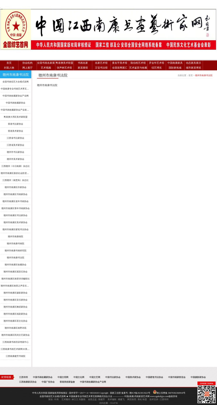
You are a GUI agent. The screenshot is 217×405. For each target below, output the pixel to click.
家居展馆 (83, 67)
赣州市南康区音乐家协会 (15, 300)
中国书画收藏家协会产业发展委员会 (18, 110)
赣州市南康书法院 (15, 257)
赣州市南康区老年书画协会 (16, 201)
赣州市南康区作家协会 (15, 187)
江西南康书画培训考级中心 (16, 342)
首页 (9, 63)
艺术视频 (46, 67)
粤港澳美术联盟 (64, 63)
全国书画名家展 (46, 63)
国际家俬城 (175, 67)
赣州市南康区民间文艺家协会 (15, 335)
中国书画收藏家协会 (15, 103)
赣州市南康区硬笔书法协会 (16, 229)
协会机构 (27, 63)
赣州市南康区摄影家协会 (15, 293)
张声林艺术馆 (64, 67)
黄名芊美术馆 (119, 63)
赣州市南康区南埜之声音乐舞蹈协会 (18, 285)
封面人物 (9, 67)
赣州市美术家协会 (15, 159)
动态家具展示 (193, 63)
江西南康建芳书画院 (15, 356)
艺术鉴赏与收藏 (138, 67)
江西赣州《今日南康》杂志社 (15, 166)
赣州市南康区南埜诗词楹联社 (15, 278)
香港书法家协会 (15, 124)
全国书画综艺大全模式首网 (16, 81)
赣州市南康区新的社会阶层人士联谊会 (19, 173)
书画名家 (83, 63)
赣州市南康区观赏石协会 (15, 271)
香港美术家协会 (15, 131)
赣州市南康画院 (15, 236)
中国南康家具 (175, 63)
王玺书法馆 (101, 67)
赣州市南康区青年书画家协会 (15, 208)
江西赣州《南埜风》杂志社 (16, 180)
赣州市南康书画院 (15, 243)
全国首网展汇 (119, 67)
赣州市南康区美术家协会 (15, 222)
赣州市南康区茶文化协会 (15, 321)
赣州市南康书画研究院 (15, 250)
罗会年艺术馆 (156, 63)
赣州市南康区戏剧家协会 (15, 314)
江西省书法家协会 (15, 138)
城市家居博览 (193, 67)
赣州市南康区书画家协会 (15, 194)
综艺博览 (157, 67)
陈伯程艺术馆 (138, 63)
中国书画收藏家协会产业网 (16, 96)
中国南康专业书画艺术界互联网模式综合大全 (22, 88)
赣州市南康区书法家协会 (15, 215)
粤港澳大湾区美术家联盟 (15, 117)
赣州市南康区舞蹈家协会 (15, 307)
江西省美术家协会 (15, 145)
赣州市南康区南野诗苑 (15, 328)
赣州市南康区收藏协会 (15, 264)
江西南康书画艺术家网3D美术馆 (16, 349)
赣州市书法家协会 (15, 152)
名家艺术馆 (101, 63)
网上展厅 (27, 67)
